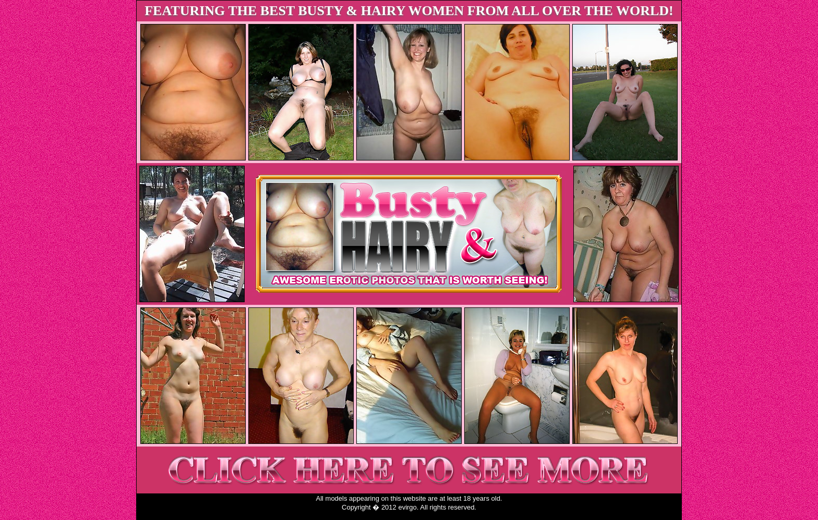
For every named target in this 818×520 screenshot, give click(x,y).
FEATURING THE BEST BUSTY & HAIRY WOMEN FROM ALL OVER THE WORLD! (409, 10)
